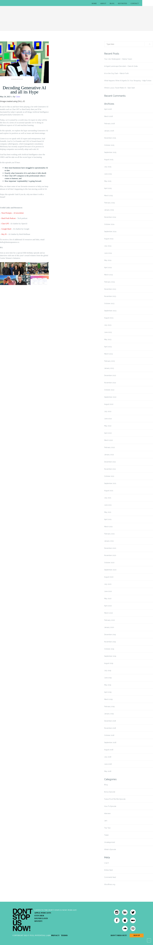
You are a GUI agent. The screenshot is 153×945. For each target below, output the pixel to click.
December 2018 (110, 721)
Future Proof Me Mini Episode (114, 799)
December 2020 (110, 548)
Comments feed (110, 877)
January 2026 (109, 131)
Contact (135, 3)
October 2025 (109, 145)
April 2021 (107, 519)
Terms (64, 935)
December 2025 (110, 138)
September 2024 (110, 231)
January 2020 (109, 627)
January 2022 (109, 455)
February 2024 (109, 282)
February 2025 (109, 203)
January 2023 (109, 368)
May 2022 (107, 426)
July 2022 (107, 411)
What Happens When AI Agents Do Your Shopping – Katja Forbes (127, 80)
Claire (18, 97)
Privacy (55, 935)
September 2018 (110, 742)
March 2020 (108, 613)
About (103, 3)
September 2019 (110, 656)
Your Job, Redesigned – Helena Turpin (118, 59)
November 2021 (110, 469)
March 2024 (108, 275)
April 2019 (107, 692)
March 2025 (108, 195)
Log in (106, 863)
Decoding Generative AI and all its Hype (24, 89)
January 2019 (109, 714)
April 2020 (108, 606)
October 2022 (109, 390)
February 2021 (109, 534)
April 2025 (108, 188)
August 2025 (108, 159)
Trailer (106, 835)
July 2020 (107, 584)
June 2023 (108, 332)
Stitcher (39, 916)
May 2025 (107, 181)
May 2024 (107, 260)
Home (94, 3)
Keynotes (122, 3)
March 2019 (108, 699)
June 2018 (108, 764)
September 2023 (110, 311)
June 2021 (108, 505)
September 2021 (110, 483)
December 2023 (110, 289)
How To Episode (110, 806)
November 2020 (110, 555)
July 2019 (107, 670)
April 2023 (108, 347)
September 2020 (110, 570)
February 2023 (109, 361)
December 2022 (110, 375)
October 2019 (109, 649)
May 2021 (107, 512)
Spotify (38, 921)
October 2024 (109, 224)
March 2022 (108, 440)
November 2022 (110, 383)
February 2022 (109, 447)
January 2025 (109, 210)
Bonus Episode (17, 79)
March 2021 (108, 526)
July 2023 (107, 325)
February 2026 (109, 123)
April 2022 (108, 433)
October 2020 (109, 562)
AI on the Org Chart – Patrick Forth (116, 73)
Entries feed (108, 870)
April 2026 (108, 109)
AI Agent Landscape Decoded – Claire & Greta (121, 66)
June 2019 (108, 678)
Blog (112, 3)
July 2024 (107, 246)
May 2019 (107, 685)
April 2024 (108, 267)
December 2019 (110, 634)
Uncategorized (109, 842)
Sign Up (136, 935)
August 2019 (108, 663)
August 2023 (108, 318)
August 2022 (108, 404)
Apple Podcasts (42, 913)
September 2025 (110, 152)
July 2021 (107, 498)
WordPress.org (109, 884)
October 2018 (109, 735)
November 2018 (110, 728)
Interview (107, 813)
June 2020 (108, 591)
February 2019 (109, 706)
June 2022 (108, 419)
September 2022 (110, 397)
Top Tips (107, 828)
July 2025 (107, 167)
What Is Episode (110, 849)
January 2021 (109, 541)
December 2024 (110, 217)
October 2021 (109, 476)
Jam (105, 821)
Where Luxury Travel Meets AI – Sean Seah (119, 88)
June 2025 (108, 174)
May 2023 (107, 339)
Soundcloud (41, 918)
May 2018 (107, 771)
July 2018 (107, 757)
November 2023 (110, 296)
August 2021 (108, 490)
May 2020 (107, 598)
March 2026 (108, 116)
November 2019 (110, 642)
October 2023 (109, 303)
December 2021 (110, 462)
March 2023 (108, 354)
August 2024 (108, 239)
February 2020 (109, 620)
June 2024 (108, 253)
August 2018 (108, 750)
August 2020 (108, 577)
